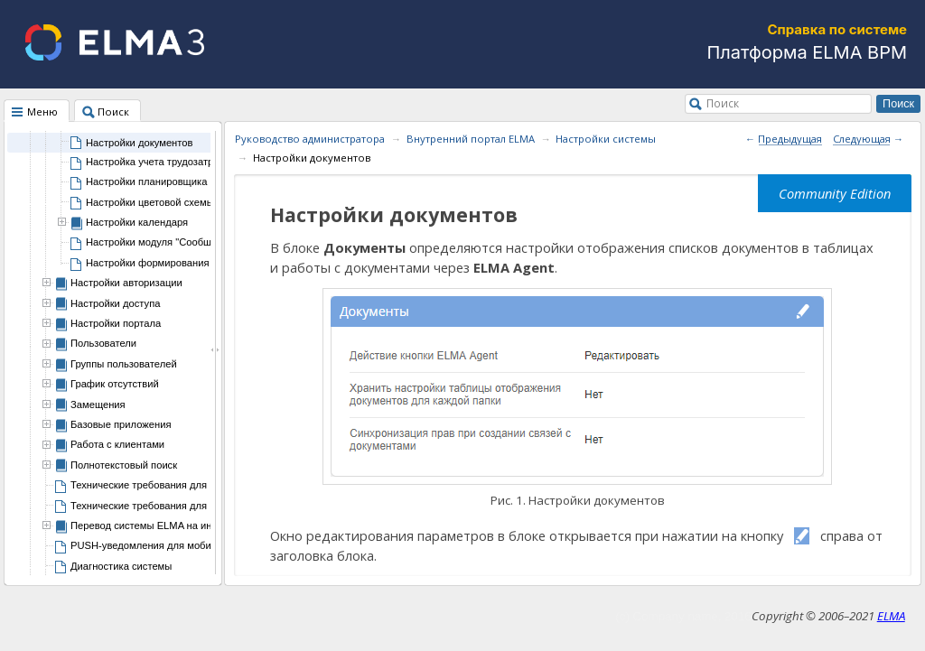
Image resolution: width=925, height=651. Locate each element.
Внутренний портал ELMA (470, 138)
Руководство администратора (310, 138)
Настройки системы (606, 138)
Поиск (722, 103)
